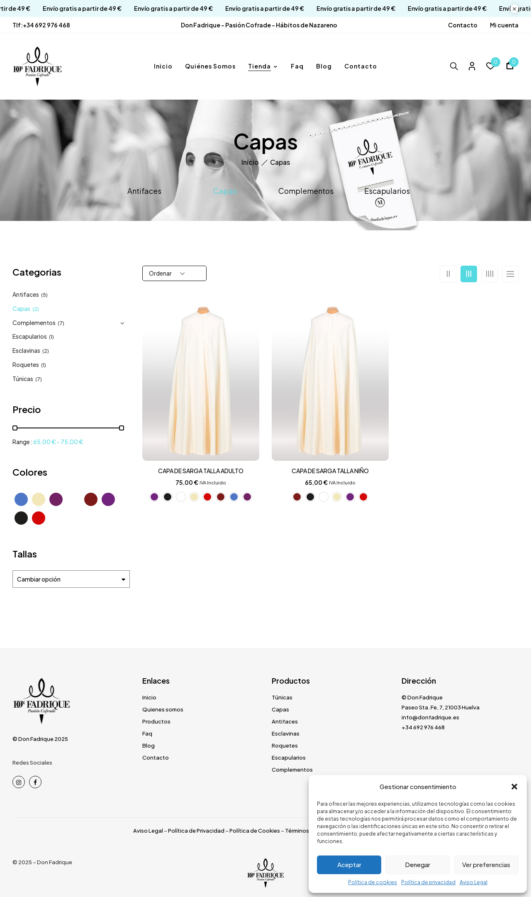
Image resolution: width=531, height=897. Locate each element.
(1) (51, 337)
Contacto (462, 25)
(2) (35, 309)
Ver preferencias (486, 864)
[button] (514, 786)
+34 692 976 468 (46, 25)
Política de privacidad (428, 882)
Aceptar (349, 864)
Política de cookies (372, 882)
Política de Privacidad (196, 830)
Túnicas (22, 378)
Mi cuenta (504, 25)
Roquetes (25, 364)
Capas (225, 191)
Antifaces (144, 191)
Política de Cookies (254, 830)
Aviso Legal (473, 882)
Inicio (250, 162)
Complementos (306, 191)
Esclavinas (26, 350)
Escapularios (387, 191)
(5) (44, 295)
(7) (61, 323)
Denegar (417, 864)
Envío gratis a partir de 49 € (69, 8)
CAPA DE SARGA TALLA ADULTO (201, 470)
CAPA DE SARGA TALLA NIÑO (330, 470)
